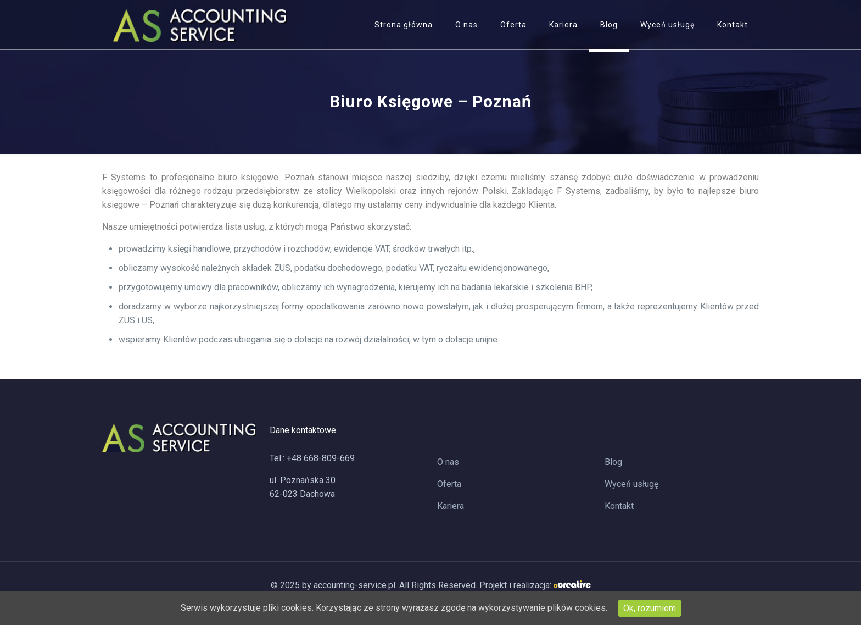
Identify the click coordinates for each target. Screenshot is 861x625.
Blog (613, 462)
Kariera (450, 506)
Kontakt (619, 506)
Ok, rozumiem (649, 608)
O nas (448, 462)
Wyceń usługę (631, 484)
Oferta (449, 484)
